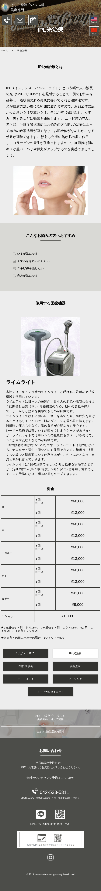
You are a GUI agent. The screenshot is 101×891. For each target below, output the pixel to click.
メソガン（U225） (26, 653)
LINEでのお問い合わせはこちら (50, 817)
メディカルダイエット (50, 691)
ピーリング (75, 678)
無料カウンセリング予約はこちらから (50, 777)
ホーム (4, 50)
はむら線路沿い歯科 (50, 731)
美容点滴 (75, 666)
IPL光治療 (75, 653)
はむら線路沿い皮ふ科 (50, 717)
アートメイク (26, 678)
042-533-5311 (50, 791)
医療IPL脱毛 (26, 666)
